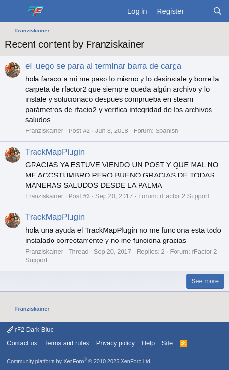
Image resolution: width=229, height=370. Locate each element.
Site (167, 343)
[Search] (217, 11)
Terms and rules (66, 343)
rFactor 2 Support (184, 196)
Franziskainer (44, 130)
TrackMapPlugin (55, 152)
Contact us (22, 343)
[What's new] (198, 11)
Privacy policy (115, 343)
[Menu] (13, 11)
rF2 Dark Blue (30, 329)
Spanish (166, 130)
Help (148, 343)
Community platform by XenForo (79, 361)
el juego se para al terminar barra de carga (103, 66)
